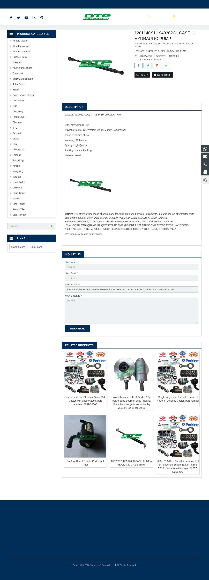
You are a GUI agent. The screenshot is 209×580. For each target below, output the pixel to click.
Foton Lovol (19, 131)
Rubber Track (20, 71)
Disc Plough (19, 218)
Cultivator (18, 202)
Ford (15, 158)
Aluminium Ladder (22, 82)
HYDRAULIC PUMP (150, 74)
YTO (15, 142)
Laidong (17, 169)
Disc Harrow (19, 229)
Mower (16, 213)
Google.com (18, 261)
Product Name (72, 300)
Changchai (18, 164)
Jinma (16, 104)
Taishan (17, 191)
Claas (16, 153)
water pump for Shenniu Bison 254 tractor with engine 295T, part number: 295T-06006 (85, 419)
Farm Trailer (19, 207)
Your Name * (71, 276)
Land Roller (19, 196)
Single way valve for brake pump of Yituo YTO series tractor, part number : (178, 419)
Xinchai (16, 180)
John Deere (19, 98)
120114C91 (146, 71)
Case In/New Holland (24, 109)
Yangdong (18, 186)
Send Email (162, 89)
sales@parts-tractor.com (48, 3)
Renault (17, 147)
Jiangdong (18, 175)
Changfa (17, 137)
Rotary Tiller (19, 224)
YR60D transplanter (23, 93)
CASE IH (174, 71)
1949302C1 (160, 71)
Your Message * (73, 312)
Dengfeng (18, 126)
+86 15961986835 (19, 3)
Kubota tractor (20, 55)
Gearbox (17, 77)
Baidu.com (36, 261)
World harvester (21, 60)
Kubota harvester (22, 66)
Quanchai (18, 88)
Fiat (15, 120)
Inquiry (142, 89)
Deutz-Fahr (19, 115)
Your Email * (71, 288)
